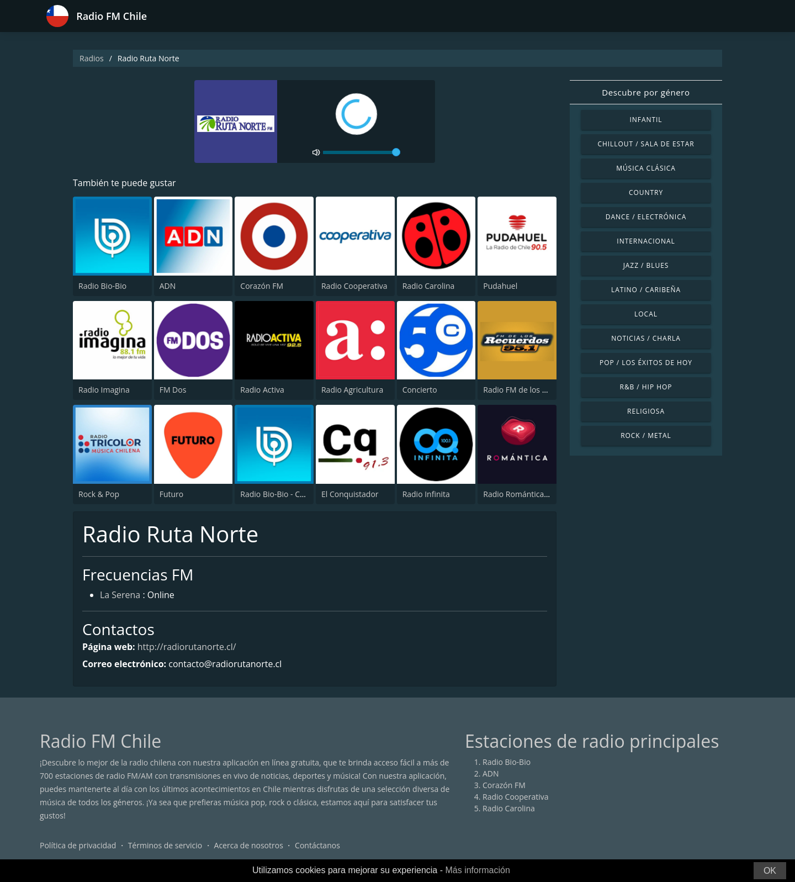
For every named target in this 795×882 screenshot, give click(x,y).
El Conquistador (350, 494)
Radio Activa (262, 389)
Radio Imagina (104, 389)
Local (646, 314)
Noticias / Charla (646, 338)
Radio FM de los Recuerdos (531, 389)
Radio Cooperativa (354, 286)
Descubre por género (646, 92)
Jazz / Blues (646, 265)
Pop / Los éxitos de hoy (646, 362)
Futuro (172, 494)
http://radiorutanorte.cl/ (186, 647)
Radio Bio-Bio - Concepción (288, 494)
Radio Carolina (428, 286)
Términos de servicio (165, 846)
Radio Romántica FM (519, 494)
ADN (168, 286)
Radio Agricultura (352, 389)
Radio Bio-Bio (102, 286)
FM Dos (173, 389)
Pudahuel (500, 286)
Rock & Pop (98, 494)
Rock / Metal (646, 435)
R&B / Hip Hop (646, 387)
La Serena (120, 595)
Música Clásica (646, 168)
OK (770, 870)
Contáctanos (317, 846)
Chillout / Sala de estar (645, 144)
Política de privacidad (78, 846)
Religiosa (646, 411)
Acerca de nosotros (248, 846)
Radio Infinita (426, 494)
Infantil (645, 119)
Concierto (419, 389)
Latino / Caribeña (646, 289)
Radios (92, 58)
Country (646, 192)
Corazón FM (261, 286)
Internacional (646, 241)
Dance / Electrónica (646, 216)
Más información (477, 870)
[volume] (361, 152)
